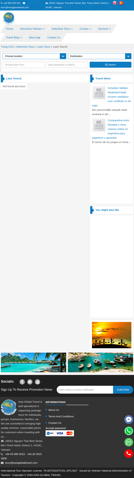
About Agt (34, 37)
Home (9, 28)
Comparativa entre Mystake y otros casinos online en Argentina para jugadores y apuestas (110, 129)
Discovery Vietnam (32, 28)
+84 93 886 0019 (15, 454)
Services (104, 28)
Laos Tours (44, 46)
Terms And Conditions (61, 416)
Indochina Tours (62, 28)
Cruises (85, 28)
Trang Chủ (7, 46)
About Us (53, 409)
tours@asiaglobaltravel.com (21, 462)
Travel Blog (14, 37)
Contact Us (53, 37)
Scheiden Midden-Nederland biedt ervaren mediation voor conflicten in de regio (111, 96)
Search (110, 64)
